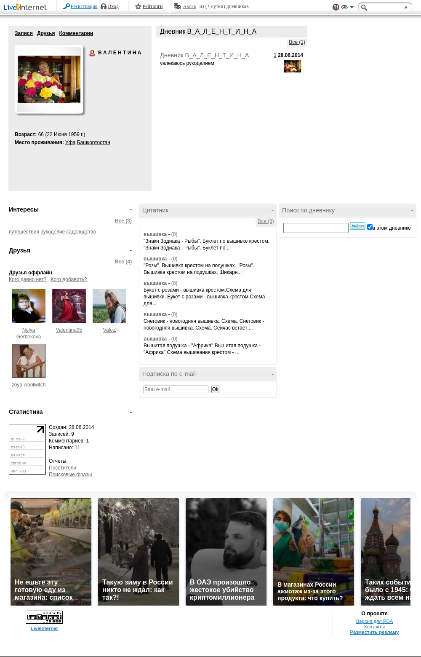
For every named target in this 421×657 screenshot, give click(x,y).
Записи (24, 33)
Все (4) (123, 262)
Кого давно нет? (28, 279)
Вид (347, 8)
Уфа (70, 142)
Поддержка (336, 7)
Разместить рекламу (374, 632)
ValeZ (109, 330)
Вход (113, 6)
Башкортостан (93, 142)
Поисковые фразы (70, 474)
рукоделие (52, 232)
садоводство (81, 232)
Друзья (46, 33)
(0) (174, 234)
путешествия (24, 232)
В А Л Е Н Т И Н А (92, 53)
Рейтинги (153, 6)
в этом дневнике (392, 228)
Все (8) (266, 221)
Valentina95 (69, 330)
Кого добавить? (69, 279)
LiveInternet (27, 7)
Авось (189, 6)
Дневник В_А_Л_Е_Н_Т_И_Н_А (204, 55)
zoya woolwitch (29, 385)
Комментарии (76, 33)
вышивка (155, 234)
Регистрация (84, 6)
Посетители (62, 468)
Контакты (374, 626)
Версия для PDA (374, 621)
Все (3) (123, 221)
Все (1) (297, 42)
